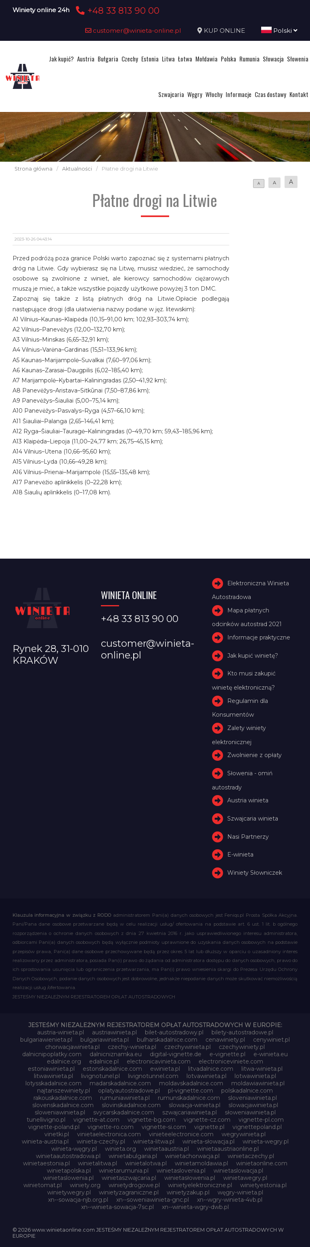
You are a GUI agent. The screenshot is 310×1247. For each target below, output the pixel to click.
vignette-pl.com (261, 1119)
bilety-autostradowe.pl (242, 1032)
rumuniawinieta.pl (125, 1097)
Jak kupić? (61, 58)
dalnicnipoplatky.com (52, 1054)
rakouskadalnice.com (63, 1097)
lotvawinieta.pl (206, 1076)
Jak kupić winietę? (252, 655)
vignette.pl (209, 1127)
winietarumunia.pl (124, 1170)
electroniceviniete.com (231, 1061)
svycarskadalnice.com (123, 1112)
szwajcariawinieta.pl (189, 1112)
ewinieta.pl (165, 1068)
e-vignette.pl (227, 1054)
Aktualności (77, 169)
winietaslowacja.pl (238, 1170)
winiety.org (85, 1185)
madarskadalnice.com (120, 1083)
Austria (85, 58)
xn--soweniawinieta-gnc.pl (152, 1199)
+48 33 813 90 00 (116, 10)
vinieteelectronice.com (181, 1134)
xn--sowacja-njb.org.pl (78, 1199)
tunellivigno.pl (46, 1119)
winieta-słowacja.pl (208, 1141)
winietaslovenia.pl (181, 1170)
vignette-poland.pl (54, 1127)
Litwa (168, 58)
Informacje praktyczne (258, 637)
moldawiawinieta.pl (258, 1083)
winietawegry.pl (245, 1178)
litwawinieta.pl (53, 1076)
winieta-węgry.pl (74, 1148)
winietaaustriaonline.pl (228, 1148)
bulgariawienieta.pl (46, 1039)
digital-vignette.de (175, 1054)
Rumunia (249, 58)
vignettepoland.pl (257, 1127)
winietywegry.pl (69, 1192)
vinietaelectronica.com (109, 1134)
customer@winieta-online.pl (133, 30)
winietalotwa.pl (146, 1163)
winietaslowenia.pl (68, 1178)
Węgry (194, 94)
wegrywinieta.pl (244, 1134)
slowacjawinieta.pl (253, 1105)
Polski (279, 30)
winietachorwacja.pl (192, 1156)
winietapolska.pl (69, 1170)
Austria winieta (247, 800)
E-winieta (240, 854)
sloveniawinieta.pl (252, 1097)
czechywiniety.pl (242, 1047)
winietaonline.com (261, 1163)
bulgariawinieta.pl (104, 1039)
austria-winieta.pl (60, 1032)
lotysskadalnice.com (53, 1083)
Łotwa (185, 58)
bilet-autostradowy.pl (174, 1032)
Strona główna (33, 169)
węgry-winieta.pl (240, 1192)
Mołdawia (206, 58)
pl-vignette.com (190, 1090)
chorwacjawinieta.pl (72, 1047)
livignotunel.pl (100, 1076)
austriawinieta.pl (114, 1032)
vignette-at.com (96, 1119)
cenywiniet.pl (271, 1039)
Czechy (129, 58)
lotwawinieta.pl (255, 1076)
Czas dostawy (270, 94)
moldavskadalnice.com (191, 1083)
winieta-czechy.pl (101, 1141)
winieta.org (120, 1148)
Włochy (213, 94)
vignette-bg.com (152, 1119)
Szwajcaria (171, 94)
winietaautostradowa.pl (68, 1156)
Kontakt (298, 94)
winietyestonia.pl (263, 1185)
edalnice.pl (104, 1061)
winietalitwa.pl (97, 1163)
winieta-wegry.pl (266, 1141)
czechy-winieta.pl (132, 1047)
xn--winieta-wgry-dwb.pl (195, 1207)
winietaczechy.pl (251, 1156)
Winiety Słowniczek (254, 872)
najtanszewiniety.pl (63, 1090)
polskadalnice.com (247, 1090)
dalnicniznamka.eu (116, 1054)
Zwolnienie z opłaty (254, 755)
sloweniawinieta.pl (60, 1112)
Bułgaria (108, 58)
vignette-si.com (164, 1127)
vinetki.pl (56, 1134)
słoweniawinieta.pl (250, 1112)
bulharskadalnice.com (167, 1039)
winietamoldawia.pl (201, 1163)
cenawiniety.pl (225, 1039)
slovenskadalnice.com (63, 1105)
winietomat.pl (42, 1185)
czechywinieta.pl (187, 1047)
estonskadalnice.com (112, 1068)
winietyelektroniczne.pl (200, 1185)
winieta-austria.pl (45, 1141)
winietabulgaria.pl (133, 1156)
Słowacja (273, 58)
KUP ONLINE (224, 30)
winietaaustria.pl (166, 1148)
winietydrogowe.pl (134, 1185)
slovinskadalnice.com (131, 1105)
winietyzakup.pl (188, 1192)
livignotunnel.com (153, 1076)
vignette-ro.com (111, 1127)
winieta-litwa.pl (153, 1141)
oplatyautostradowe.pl (129, 1090)
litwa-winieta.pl (262, 1068)
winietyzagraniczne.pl (129, 1192)
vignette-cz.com (207, 1119)
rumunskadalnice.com (189, 1097)
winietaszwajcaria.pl (129, 1178)
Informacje (238, 94)
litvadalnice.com (210, 1068)
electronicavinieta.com (159, 1061)
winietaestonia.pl (46, 1163)
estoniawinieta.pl (51, 1068)
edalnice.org (64, 1061)
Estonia (150, 58)
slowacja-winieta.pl (194, 1105)
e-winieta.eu (270, 1054)
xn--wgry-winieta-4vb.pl (229, 1199)
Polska (228, 58)
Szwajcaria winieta (252, 818)
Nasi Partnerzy (248, 836)
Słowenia (297, 58)
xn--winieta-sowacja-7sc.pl (117, 1207)
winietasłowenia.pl (189, 1178)
